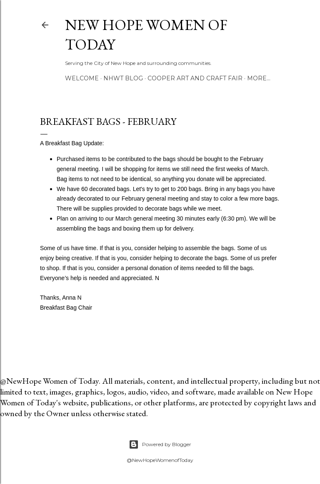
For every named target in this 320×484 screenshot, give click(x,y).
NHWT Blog (123, 78)
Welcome (82, 78)
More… (258, 78)
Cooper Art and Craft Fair (195, 78)
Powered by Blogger (160, 444)
